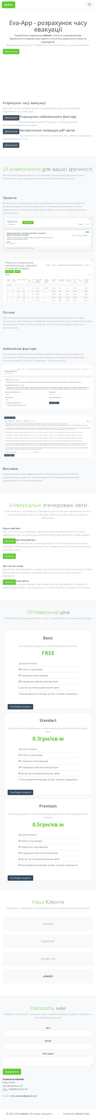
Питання (48, 1053)
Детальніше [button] (11, 145)
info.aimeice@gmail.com (24, 1095)
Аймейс (47, 35)
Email (48, 1040)
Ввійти (8, 4)
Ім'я (48, 1027)
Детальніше (11, 51)
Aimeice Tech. (82, 1113)
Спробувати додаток (20, 706)
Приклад (9, 556)
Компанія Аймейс (13, 1079)
